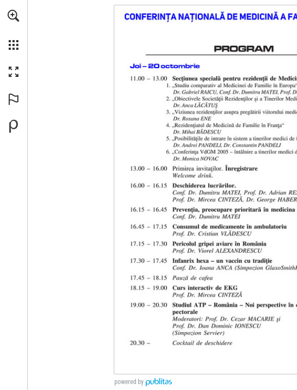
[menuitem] (13, 29)
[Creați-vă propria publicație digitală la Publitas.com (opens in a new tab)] (13, 126)
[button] (13, 15)
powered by (129, 382)
